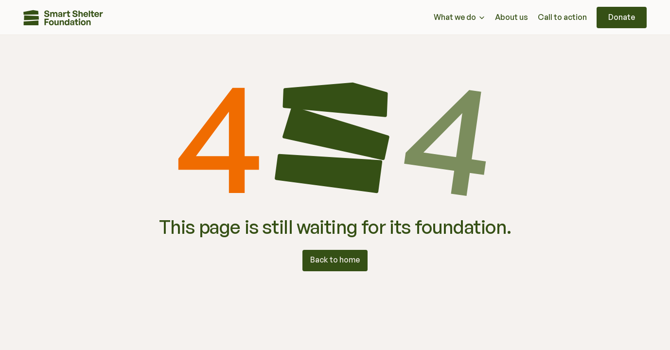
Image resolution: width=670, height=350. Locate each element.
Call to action (562, 17)
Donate (621, 17)
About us (511, 17)
